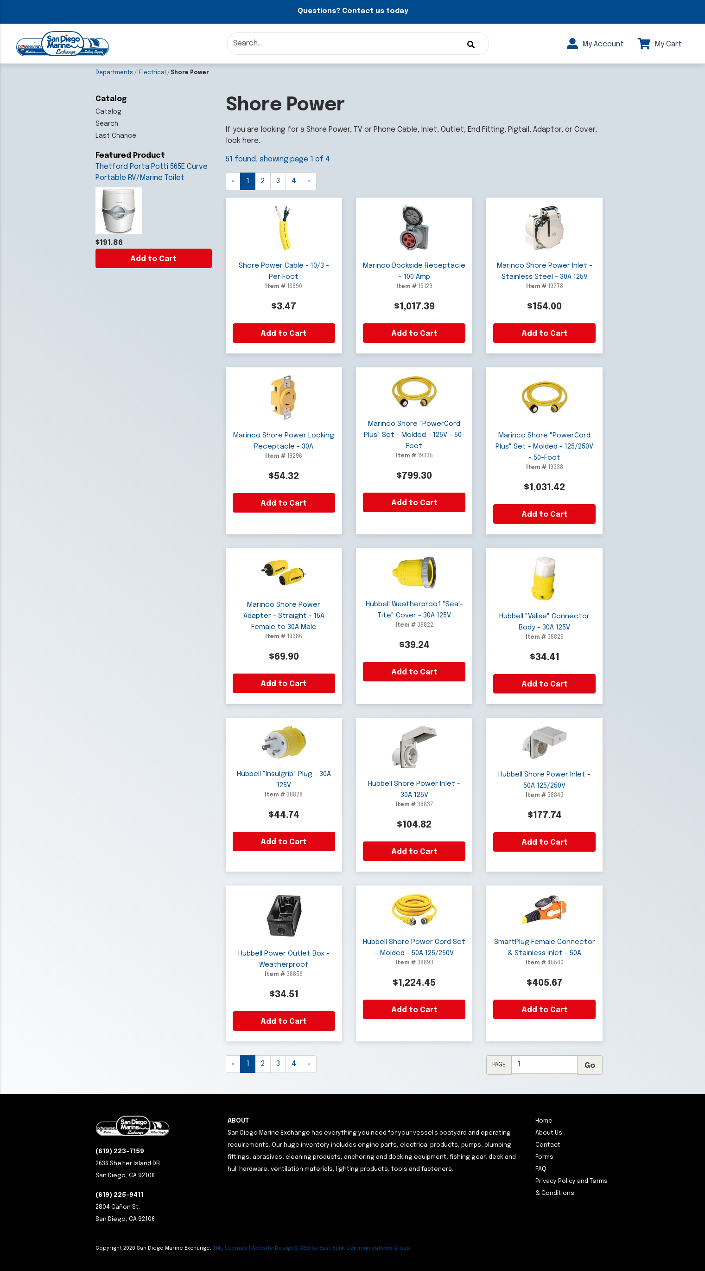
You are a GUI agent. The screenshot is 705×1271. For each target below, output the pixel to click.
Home (544, 1121)
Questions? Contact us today (353, 11)
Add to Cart (153, 259)
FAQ (540, 1169)
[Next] (309, 181)
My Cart (660, 44)
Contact (547, 1145)
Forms (544, 1157)
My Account (595, 44)
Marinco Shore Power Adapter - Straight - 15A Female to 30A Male (283, 616)
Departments (114, 73)
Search (106, 124)
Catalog (108, 112)
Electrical (152, 73)
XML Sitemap (230, 1248)
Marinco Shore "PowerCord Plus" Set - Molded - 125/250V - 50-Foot (544, 447)
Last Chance (115, 136)
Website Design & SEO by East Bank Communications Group (330, 1248)
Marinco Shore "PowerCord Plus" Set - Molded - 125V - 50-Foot (414, 435)
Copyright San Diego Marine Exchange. (154, 1248)
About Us (548, 1133)
